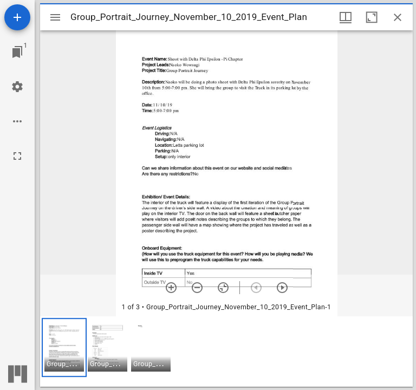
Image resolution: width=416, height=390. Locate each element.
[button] (64, 347)
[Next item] (282, 288)
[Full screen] (17, 156)
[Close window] (398, 17)
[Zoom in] (171, 288)
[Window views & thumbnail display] (346, 17)
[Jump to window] (17, 52)
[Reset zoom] (223, 288)
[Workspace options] (17, 121)
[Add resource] (17, 17)
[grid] (226, 351)
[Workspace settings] (17, 87)
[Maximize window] (372, 17)
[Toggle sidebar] (55, 17)
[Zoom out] (197, 288)
